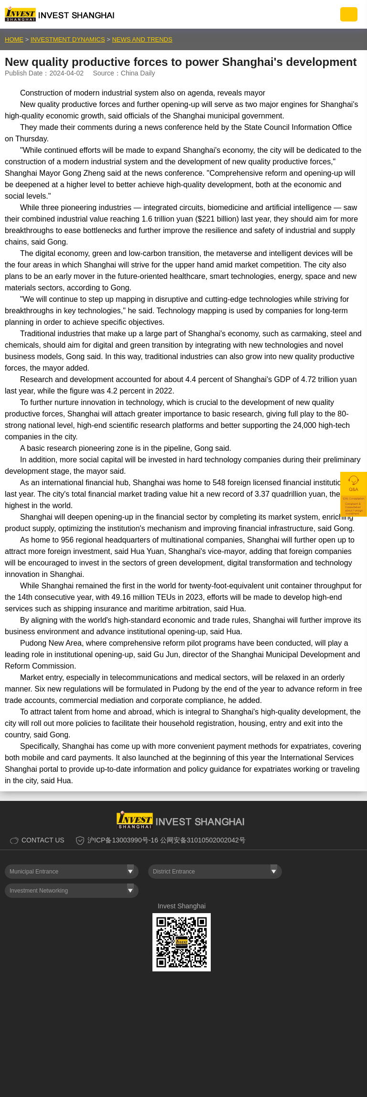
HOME (14, 39)
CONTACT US (43, 840)
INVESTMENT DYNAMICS (68, 39)
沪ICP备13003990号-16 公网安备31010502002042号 (166, 840)
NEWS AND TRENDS (142, 39)
